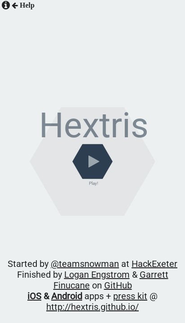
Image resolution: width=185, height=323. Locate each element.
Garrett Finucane (115, 267)
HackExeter (127, 261)
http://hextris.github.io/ (130, 273)
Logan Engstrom (72, 267)
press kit (87, 273)
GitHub (150, 267)
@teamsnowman (88, 261)
